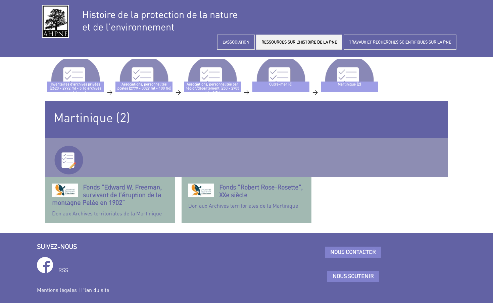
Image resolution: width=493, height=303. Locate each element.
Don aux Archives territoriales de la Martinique (110, 200)
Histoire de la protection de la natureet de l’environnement (160, 21)
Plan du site (95, 290)
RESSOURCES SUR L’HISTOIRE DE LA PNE (299, 42)
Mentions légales (57, 290)
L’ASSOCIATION (236, 42)
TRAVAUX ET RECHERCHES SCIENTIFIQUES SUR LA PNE (400, 42)
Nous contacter (353, 252)
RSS (63, 270)
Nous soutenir (353, 276)
